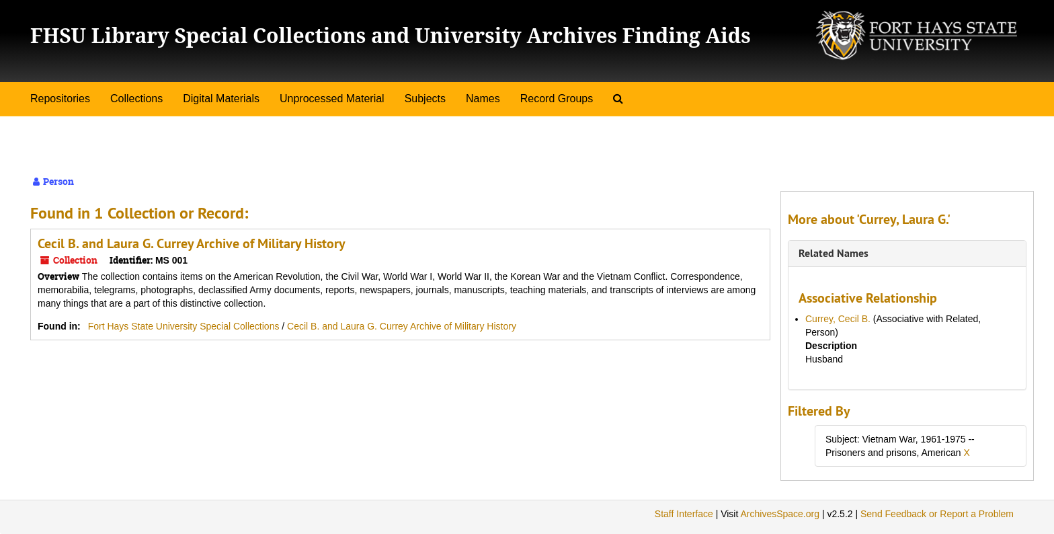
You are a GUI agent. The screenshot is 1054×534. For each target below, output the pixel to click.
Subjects (425, 98)
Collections (136, 98)
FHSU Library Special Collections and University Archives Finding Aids (390, 35)
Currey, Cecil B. (837, 318)
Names (483, 98)
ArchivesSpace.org (779, 513)
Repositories (60, 98)
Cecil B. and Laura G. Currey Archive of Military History (192, 243)
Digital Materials (221, 98)
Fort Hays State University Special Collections (185, 326)
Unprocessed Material (332, 98)
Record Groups (557, 98)
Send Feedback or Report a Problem (937, 513)
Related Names (833, 253)
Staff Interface (684, 513)
